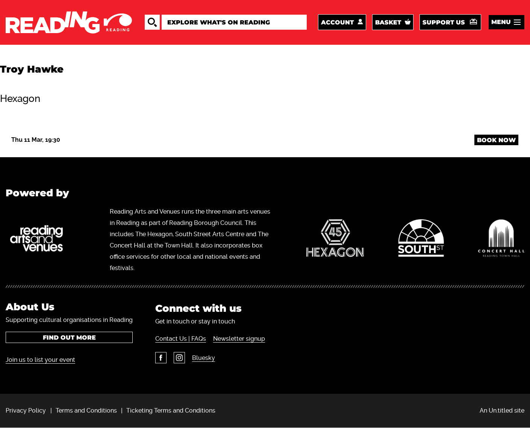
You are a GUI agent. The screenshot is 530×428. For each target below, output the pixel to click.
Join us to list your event (40, 359)
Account (337, 22)
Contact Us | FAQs (180, 338)
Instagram (179, 357)
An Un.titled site (502, 410)
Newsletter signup (239, 338)
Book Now (496, 140)
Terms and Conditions (86, 410)
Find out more (69, 337)
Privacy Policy (26, 410)
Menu (501, 22)
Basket (388, 22)
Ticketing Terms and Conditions (170, 410)
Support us (443, 22)
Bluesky (203, 357)
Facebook (161, 357)
